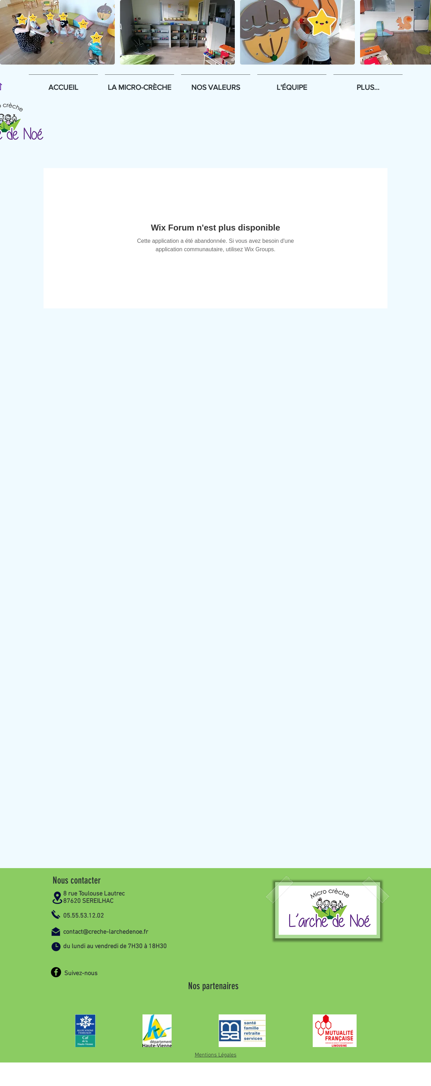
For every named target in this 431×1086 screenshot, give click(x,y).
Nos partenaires (213, 986)
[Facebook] (56, 972)
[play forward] (422, 32)
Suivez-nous (81, 973)
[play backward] (9, 32)
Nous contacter (77, 880)
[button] (57, 32)
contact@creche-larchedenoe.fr (105, 932)
